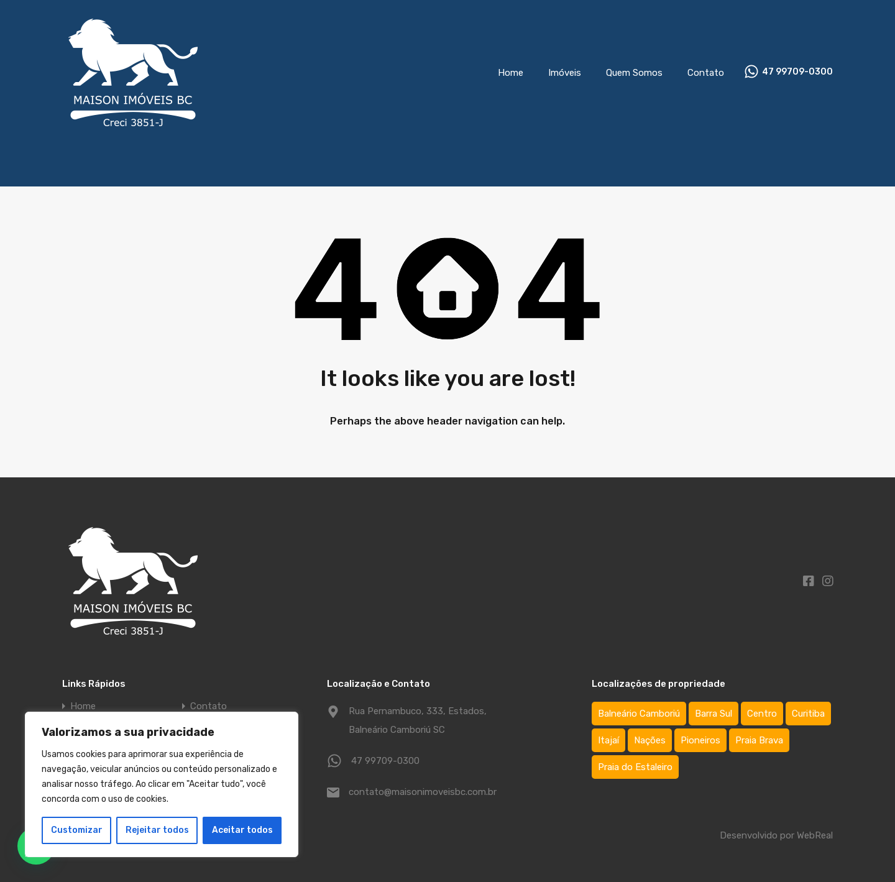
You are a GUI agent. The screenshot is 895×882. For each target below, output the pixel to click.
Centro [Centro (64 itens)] (762, 713)
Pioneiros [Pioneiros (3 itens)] (700, 740)
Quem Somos (634, 72)
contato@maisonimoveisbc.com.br (423, 791)
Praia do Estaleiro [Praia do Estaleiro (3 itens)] (635, 767)
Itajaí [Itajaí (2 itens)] (608, 740)
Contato (705, 72)
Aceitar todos (242, 830)
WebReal (815, 835)
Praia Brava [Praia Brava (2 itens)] (759, 740)
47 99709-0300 (797, 72)
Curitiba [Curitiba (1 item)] (808, 713)
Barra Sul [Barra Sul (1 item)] (713, 713)
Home (510, 72)
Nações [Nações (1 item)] (650, 740)
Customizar (77, 830)
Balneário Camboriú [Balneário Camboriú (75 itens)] (639, 713)
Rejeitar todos (157, 830)
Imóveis (564, 72)
